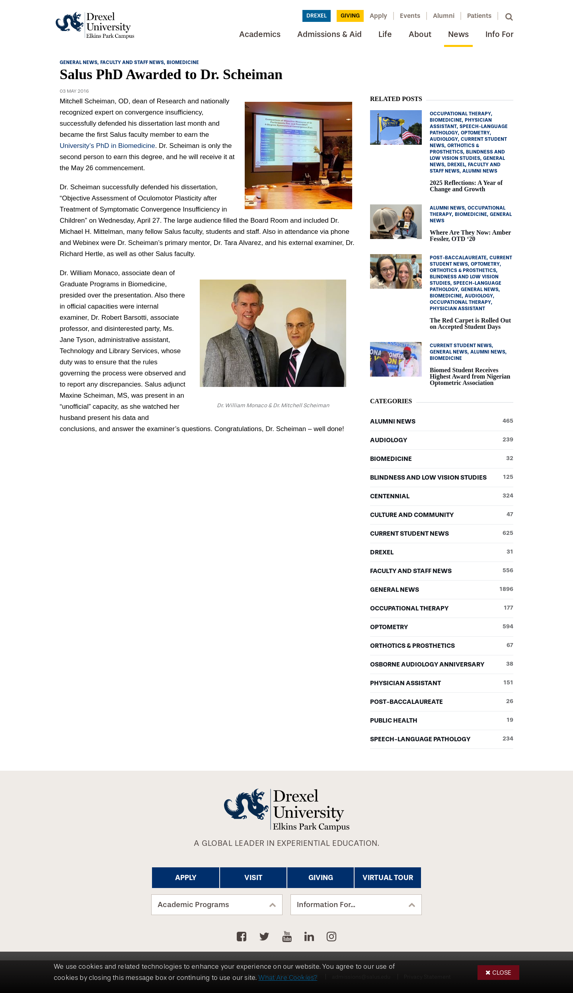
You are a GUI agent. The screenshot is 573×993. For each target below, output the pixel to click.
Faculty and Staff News (441, 571)
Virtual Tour (388, 877)
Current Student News (441, 534)
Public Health (441, 720)
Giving (350, 15)
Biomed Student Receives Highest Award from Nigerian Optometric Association (470, 376)
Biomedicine (441, 459)
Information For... (326, 904)
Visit (253, 877)
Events (410, 15)
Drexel (316, 15)
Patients (479, 15)
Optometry (441, 627)
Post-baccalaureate (441, 702)
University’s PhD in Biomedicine (107, 146)
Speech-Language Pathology (441, 739)
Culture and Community (441, 515)
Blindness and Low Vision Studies (441, 477)
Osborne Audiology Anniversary (441, 664)
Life (385, 34)
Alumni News (441, 421)
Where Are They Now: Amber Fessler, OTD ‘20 (470, 235)
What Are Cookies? (287, 977)
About (420, 34)
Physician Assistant (441, 683)
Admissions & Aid (329, 34)
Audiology (441, 440)
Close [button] (501, 972)
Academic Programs (193, 904)
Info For (499, 34)
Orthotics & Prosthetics (441, 646)
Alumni (443, 15)
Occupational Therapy (441, 608)
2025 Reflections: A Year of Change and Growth (466, 185)
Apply (378, 15)
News (458, 34)
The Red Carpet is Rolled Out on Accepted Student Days (470, 323)
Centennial (441, 496)
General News (441, 590)
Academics (260, 34)
